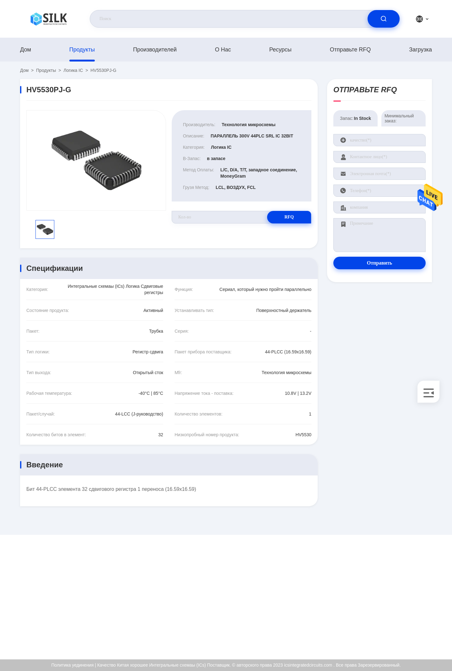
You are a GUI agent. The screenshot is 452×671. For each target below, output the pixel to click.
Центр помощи (405, 635)
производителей (155, 49)
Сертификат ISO (406, 595)
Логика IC (73, 70)
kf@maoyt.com (61, 595)
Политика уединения (411, 622)
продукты (82, 49)
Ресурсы (280, 49)
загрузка (420, 49)
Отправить (379, 263)
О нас (223, 49)
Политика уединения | (73, 665)
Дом (25, 49)
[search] (384, 19)
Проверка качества (409, 608)
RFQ (289, 217)
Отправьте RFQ (350, 49)
